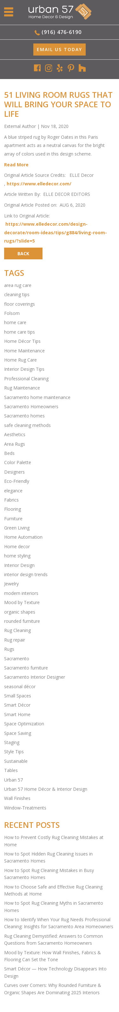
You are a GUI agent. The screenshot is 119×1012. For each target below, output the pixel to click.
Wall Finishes (17, 798)
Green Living (17, 528)
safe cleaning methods (27, 425)
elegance (13, 491)
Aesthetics (14, 434)
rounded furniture (22, 621)
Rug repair (14, 640)
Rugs (9, 649)
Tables (11, 770)
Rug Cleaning (17, 630)
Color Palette (17, 462)
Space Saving (17, 733)
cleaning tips (17, 294)
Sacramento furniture (26, 668)
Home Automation (23, 537)
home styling (17, 556)
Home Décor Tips (22, 341)
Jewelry (11, 584)
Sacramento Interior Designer (34, 677)
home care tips (19, 332)
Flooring (12, 509)
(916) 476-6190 (62, 32)
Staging (11, 742)
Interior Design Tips (24, 369)
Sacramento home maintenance (37, 397)
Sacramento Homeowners (31, 406)
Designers (14, 472)
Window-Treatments (25, 808)
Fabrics (11, 500)
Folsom (12, 313)
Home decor (17, 546)
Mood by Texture (22, 602)
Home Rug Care (20, 360)
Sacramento (16, 659)
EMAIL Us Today (59, 49)
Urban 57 (13, 780)
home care (15, 322)
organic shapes (19, 612)
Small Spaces (17, 696)
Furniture (13, 519)
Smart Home (17, 714)
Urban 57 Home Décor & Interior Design (45, 789)
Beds (9, 453)
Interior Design (19, 565)
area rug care (17, 285)
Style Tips (14, 752)
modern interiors (21, 593)
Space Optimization (24, 724)
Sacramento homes (24, 416)
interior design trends (26, 574)
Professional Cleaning (26, 379)
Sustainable (16, 761)
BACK (23, 253)
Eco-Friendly (16, 481)
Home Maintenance (24, 351)
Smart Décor (17, 705)
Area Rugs (14, 444)
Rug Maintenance (22, 388)
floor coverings (19, 304)
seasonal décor (20, 686)
